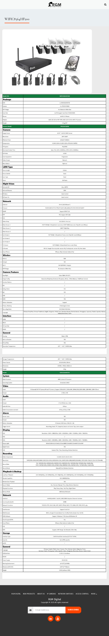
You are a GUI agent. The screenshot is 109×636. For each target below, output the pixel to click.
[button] (3, 4)
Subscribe (73, 610)
